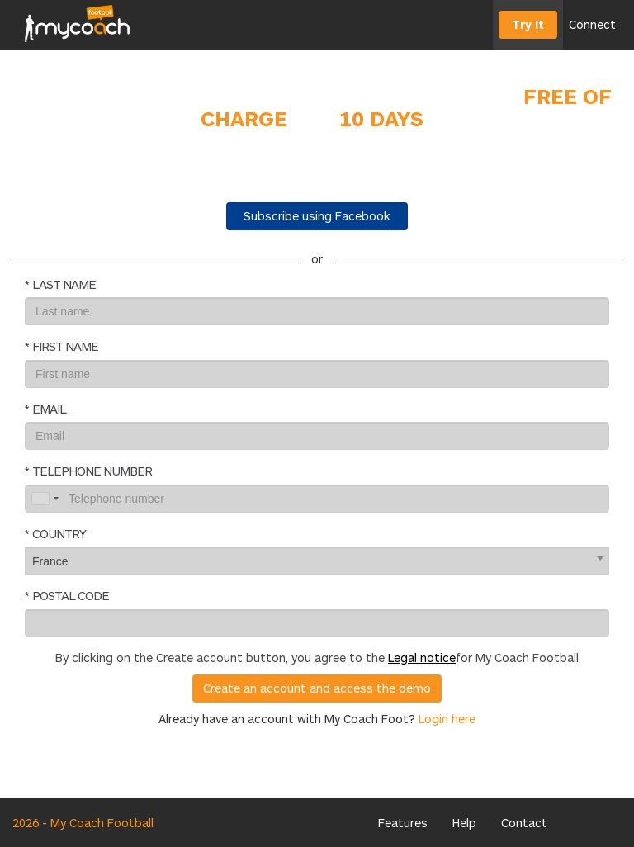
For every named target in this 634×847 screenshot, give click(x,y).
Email (49, 408)
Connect (592, 24)
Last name (64, 284)
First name (65, 345)
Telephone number (92, 470)
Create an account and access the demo (317, 688)
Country (59, 533)
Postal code (70, 595)
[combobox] (317, 561)
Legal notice (422, 658)
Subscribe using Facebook (317, 216)
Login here (447, 719)
